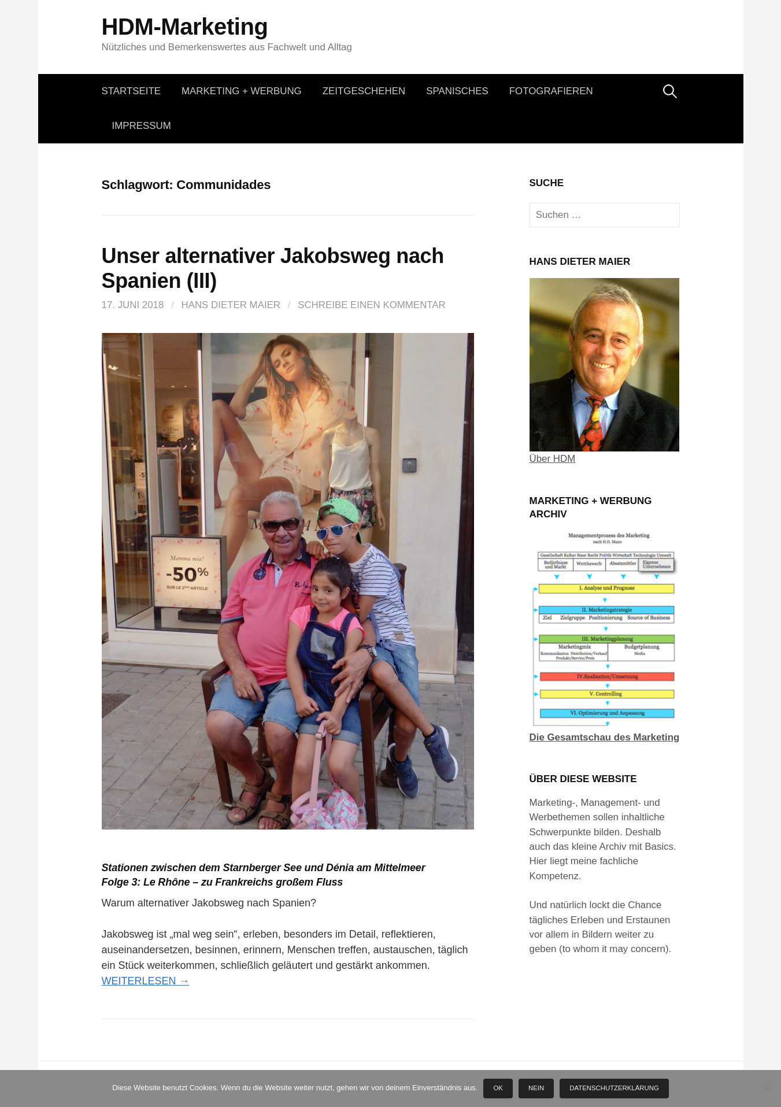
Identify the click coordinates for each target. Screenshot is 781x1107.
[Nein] (766, 1088)
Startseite (131, 91)
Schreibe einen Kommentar (372, 304)
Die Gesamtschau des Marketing (605, 737)
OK (498, 1087)
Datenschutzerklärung (613, 1087)
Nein (536, 1087)
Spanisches (457, 91)
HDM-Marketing (185, 26)
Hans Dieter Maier (230, 304)
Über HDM (553, 458)
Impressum (141, 125)
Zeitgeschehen (364, 91)
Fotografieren (551, 91)
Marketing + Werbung (242, 91)
